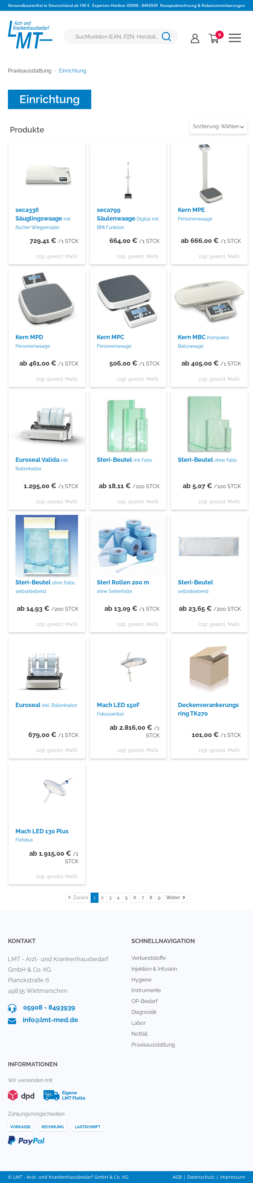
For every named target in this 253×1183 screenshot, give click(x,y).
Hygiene (141, 980)
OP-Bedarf (144, 1001)
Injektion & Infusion (154, 969)
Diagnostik (143, 1012)
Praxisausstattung (153, 1045)
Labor (138, 1023)
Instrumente (146, 990)
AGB (177, 1177)
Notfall (139, 1034)
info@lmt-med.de (50, 1020)
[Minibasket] (214, 38)
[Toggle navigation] (235, 38)
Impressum (232, 1177)
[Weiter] (175, 898)
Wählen (218, 126)
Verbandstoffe (148, 958)
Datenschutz (201, 1177)
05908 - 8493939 (142, 5)
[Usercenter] (195, 38)
